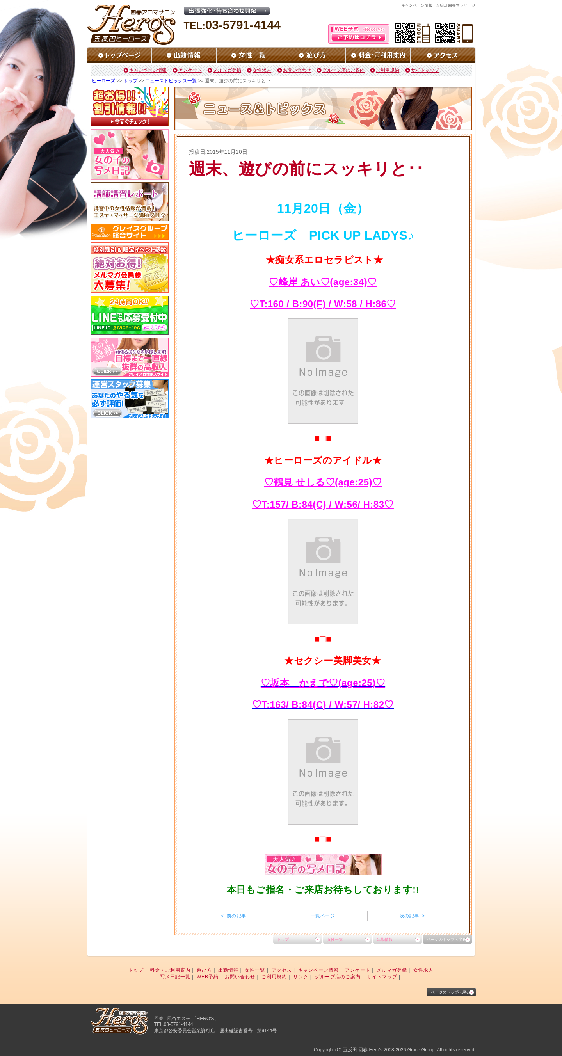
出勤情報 (385, 939)
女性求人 (262, 70)
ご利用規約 (387, 70)
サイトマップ (425, 70)
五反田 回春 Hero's (362, 1049)
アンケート (190, 70)
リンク (300, 977)
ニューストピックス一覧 (171, 81)
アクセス (282, 970)
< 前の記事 (233, 916)
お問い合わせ (297, 70)
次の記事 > (412, 916)
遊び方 (204, 970)
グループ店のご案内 (343, 70)
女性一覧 (335, 939)
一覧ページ (323, 916)
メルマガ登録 (227, 70)
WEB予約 (208, 977)
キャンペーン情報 (148, 70)
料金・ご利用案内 (170, 970)
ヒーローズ (103, 81)
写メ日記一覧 (175, 977)
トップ (130, 81)
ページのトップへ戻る (446, 939)
